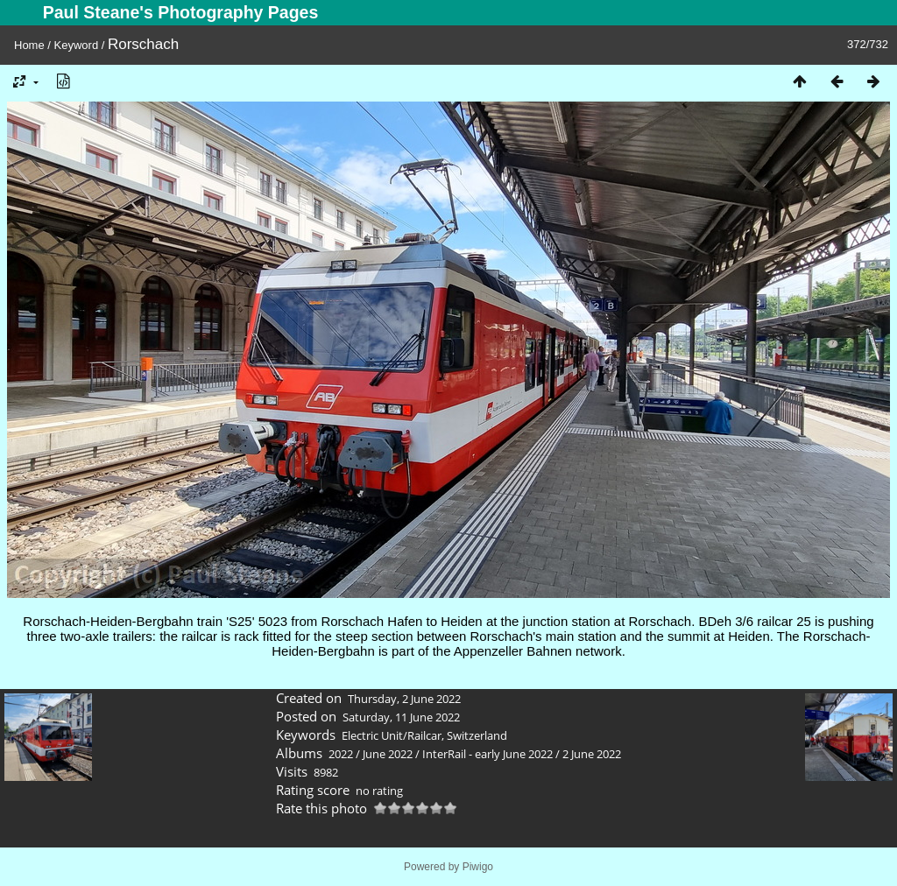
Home (29, 45)
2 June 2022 (591, 754)
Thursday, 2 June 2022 (404, 699)
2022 (340, 754)
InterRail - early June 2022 (487, 754)
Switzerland (477, 735)
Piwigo (478, 867)
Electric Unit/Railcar (391, 735)
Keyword (76, 45)
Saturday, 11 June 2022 (401, 717)
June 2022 (388, 754)
